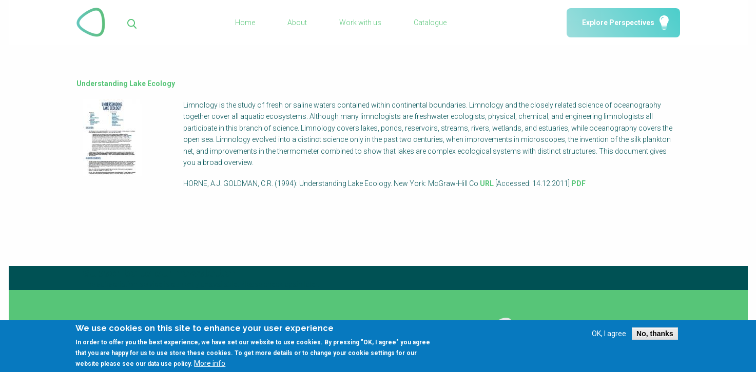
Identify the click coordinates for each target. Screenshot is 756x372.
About (297, 22)
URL (487, 183)
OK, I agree (609, 337)
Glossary (200, 323)
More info (209, 367)
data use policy (168, 367)
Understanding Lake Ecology (125, 83)
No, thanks (654, 338)
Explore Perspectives (618, 22)
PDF (578, 183)
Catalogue (430, 22)
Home (245, 22)
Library (295, 323)
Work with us (360, 22)
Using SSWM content (417, 323)
